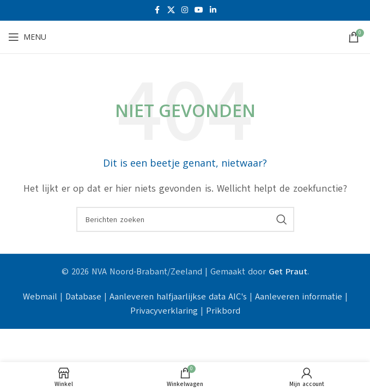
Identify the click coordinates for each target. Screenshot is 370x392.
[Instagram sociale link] (184, 10)
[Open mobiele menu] (27, 37)
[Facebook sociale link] (157, 10)
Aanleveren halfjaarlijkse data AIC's (178, 297)
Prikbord (223, 311)
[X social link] (171, 10)
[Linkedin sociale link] (213, 10)
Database (83, 297)
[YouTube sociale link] (199, 10)
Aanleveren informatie (298, 297)
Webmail (40, 297)
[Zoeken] (185, 219)
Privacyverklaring (164, 311)
